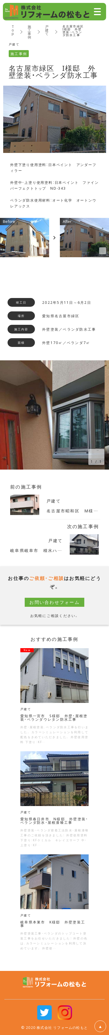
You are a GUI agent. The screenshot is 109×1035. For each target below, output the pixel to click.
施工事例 (30, 32)
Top (13, 30)
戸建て (47, 30)
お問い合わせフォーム (54, 602)
